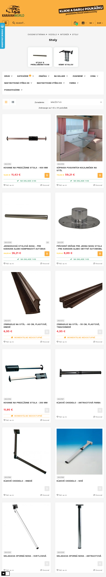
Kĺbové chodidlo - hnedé (18, 481)
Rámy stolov (66, 64)
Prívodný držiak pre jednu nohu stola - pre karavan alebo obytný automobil (79, 247)
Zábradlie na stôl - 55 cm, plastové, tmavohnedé (78, 325)
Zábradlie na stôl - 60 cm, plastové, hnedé (25, 325)
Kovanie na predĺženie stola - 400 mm (26, 167)
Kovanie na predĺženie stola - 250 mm (25, 402)
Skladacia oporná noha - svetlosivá (25, 555)
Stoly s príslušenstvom (40, 63)
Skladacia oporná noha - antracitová (79, 555)
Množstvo (77, 102)
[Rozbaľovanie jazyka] (91, 23)
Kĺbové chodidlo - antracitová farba (78, 402)
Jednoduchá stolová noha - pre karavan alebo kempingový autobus (24, 247)
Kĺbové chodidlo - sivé (70, 481)
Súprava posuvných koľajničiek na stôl (77, 169)
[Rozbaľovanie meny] (100, 23)
